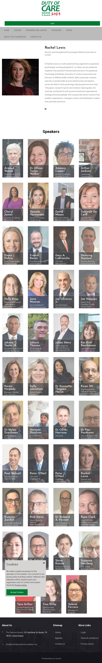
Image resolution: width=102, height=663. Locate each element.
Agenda (17, 30)
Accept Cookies (17, 592)
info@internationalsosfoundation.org (21, 644)
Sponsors (56, 30)
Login (52, 23)
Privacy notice (87, 644)
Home (6, 30)
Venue (69, 30)
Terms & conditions (90, 638)
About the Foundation (15, 37)
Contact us (35, 37)
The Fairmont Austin (14, 632)
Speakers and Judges (36, 30)
